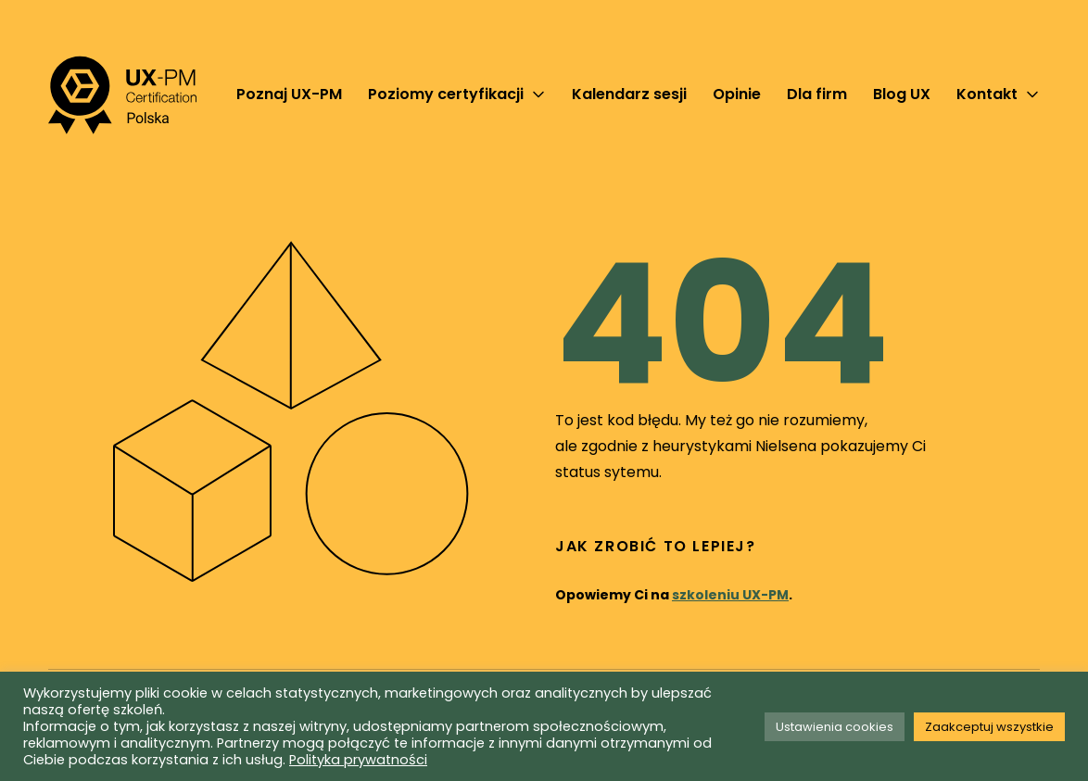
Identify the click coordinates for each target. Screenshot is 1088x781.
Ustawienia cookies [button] (834, 727)
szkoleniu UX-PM (730, 595)
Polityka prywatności (358, 759)
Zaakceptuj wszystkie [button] (989, 727)
